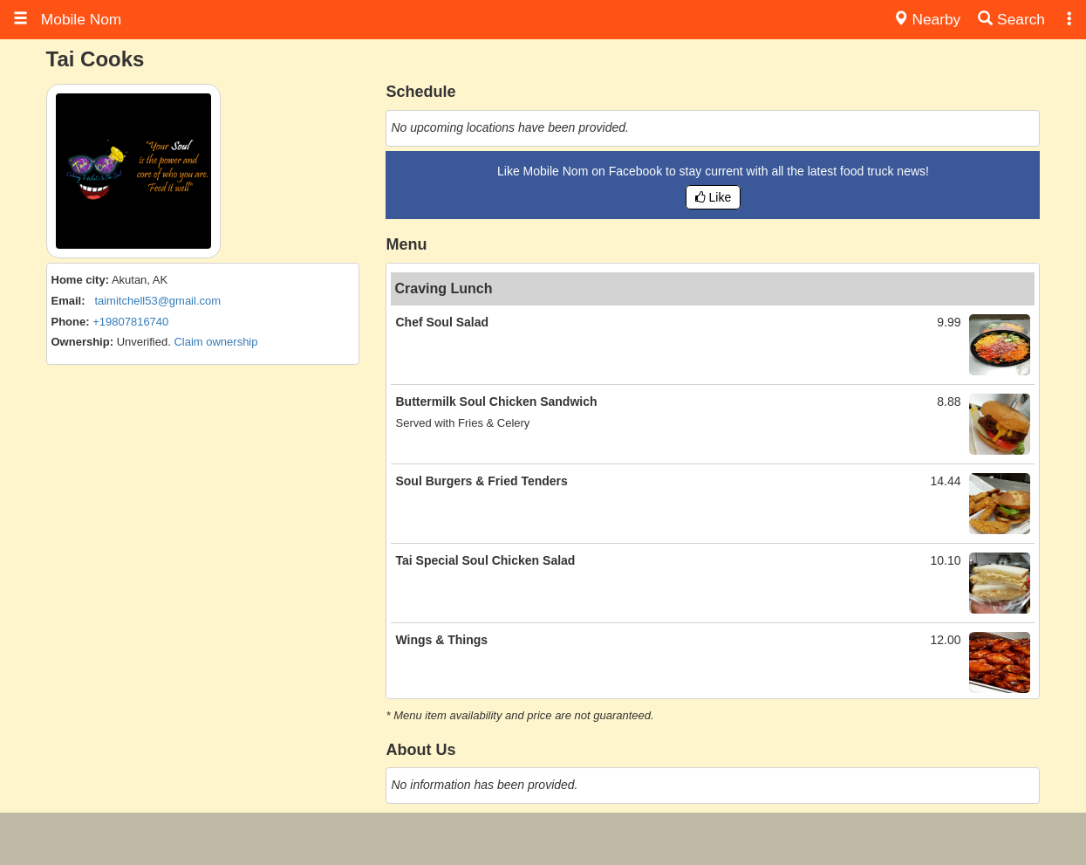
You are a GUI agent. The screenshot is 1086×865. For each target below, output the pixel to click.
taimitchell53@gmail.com (157, 300)
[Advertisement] (543, 839)
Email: (68, 300)
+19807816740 (130, 321)
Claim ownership (215, 341)
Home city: (80, 279)
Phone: (70, 321)
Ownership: (82, 341)
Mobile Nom (67, 19)
